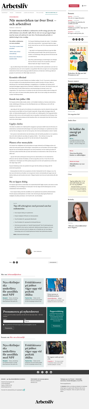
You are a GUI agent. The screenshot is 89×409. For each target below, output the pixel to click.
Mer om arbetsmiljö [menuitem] (51, 12)
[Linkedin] (79, 39)
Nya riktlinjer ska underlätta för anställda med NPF (76, 22)
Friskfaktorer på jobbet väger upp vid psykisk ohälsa (78, 28)
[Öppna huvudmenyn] (84, 6)
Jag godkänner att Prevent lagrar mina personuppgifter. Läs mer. (20, 324)
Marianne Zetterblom (36, 380)
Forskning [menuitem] (18, 12)
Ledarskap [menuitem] (5, 12)
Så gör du (70, 16)
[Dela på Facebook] (14, 262)
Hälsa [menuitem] (11, 12)
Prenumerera (74, 6)
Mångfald (70, 20)
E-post (5, 319)
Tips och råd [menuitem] (39, 12)
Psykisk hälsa (71, 26)
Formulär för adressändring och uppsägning (13, 390)
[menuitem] (34, 5)
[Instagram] (76, 39)
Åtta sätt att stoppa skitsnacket (76, 18)
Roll (25, 319)
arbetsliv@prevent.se (6, 387)
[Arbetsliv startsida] (44, 401)
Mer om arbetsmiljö (17, 337)
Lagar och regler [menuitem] (29, 12)
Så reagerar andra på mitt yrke (76, 33)
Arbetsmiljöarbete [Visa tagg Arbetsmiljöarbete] (53, 262)
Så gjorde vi (70, 31)
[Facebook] (74, 39)
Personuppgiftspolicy (65, 383)
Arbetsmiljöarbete (13, 17)
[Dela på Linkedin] (17, 262)
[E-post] (82, 39)
